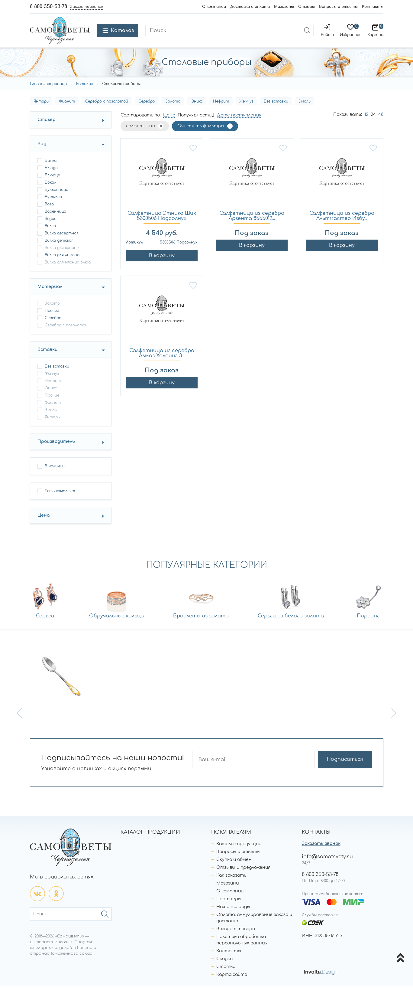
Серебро (146, 107)
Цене (169, 120)
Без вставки (276, 107)
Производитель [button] (56, 447)
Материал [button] (49, 292)
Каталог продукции (238, 849)
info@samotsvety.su (327, 862)
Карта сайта (231, 980)
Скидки (224, 964)
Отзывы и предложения (243, 873)
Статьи (225, 972)
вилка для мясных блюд (68, 268)
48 (380, 120)
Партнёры (228, 904)
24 (373, 120)
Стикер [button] (46, 125)
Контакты (372, 7)
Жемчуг (246, 107)
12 (366, 120)
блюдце (52, 180)
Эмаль (304, 107)
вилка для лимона (62, 260)
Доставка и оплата (250, 7)
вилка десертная (62, 239)
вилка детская (59, 246)
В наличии (55, 471)
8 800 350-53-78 (48, 6)
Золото (172, 107)
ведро (50, 224)
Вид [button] (41, 149)
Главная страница (48, 89)
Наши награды (233, 912)
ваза (49, 210)
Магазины (284, 7)
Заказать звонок (321, 849)
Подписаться (348, 765)
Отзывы (306, 7)
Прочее (52, 316)
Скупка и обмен (234, 865)
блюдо (51, 173)
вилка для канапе (62, 253)
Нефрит (221, 107)
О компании (214, 7)
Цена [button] (43, 520)
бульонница (56, 195)
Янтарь (41, 107)
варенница (55, 217)
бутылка (53, 202)
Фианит (67, 107)
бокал (50, 188)
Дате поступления (239, 120)
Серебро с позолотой (106, 107)
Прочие (52, 401)
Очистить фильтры (200, 131)
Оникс (197, 107)
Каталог (84, 89)
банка (50, 166)
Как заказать (231, 880)
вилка (50, 231)
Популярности (194, 120)
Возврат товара (235, 934)
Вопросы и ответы (338, 7)
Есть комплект (60, 496)
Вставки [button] (47, 355)
